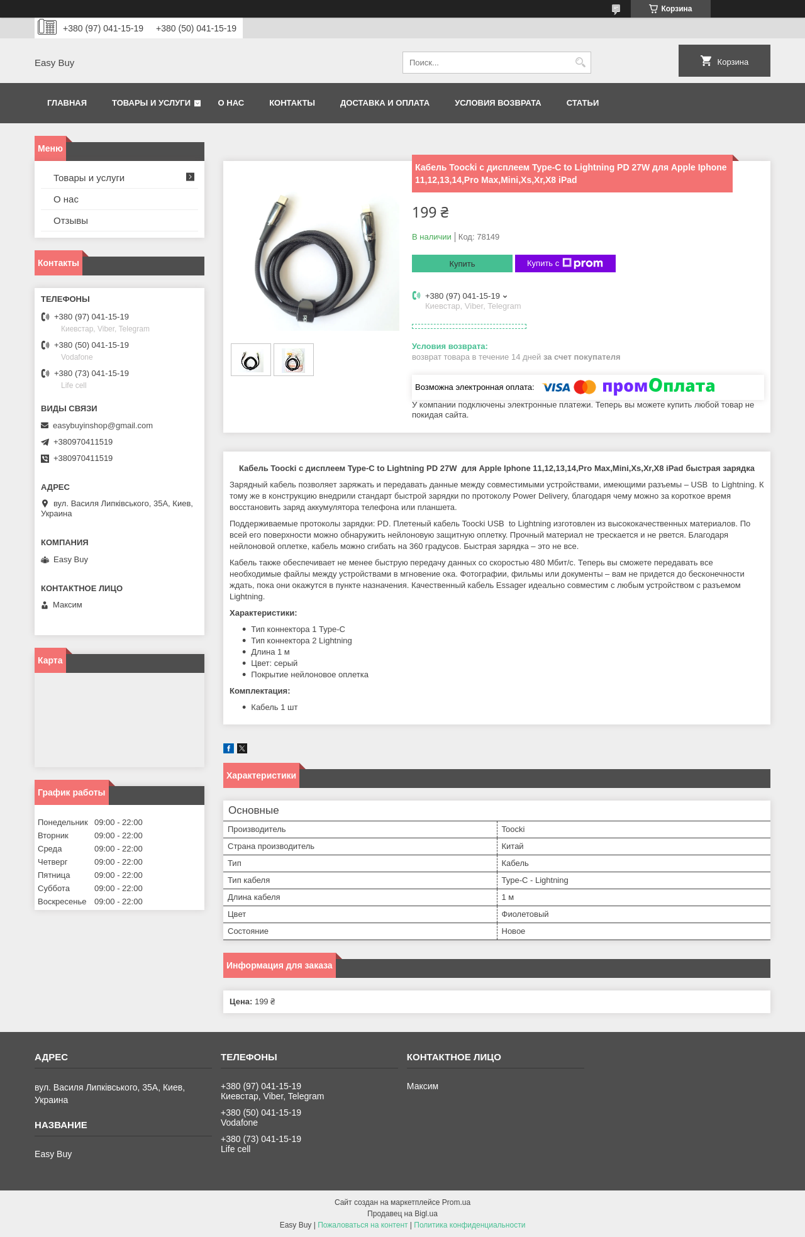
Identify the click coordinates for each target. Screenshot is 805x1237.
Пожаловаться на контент (363, 1225)
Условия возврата (498, 103)
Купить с (565, 263)
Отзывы (70, 220)
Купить (462, 264)
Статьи (583, 103)
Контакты (292, 103)
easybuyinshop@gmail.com (103, 425)
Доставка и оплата (385, 103)
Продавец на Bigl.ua (402, 1213)
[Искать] (580, 63)
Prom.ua (456, 1202)
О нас (231, 103)
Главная (67, 103)
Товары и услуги (151, 103)
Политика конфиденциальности (469, 1225)
